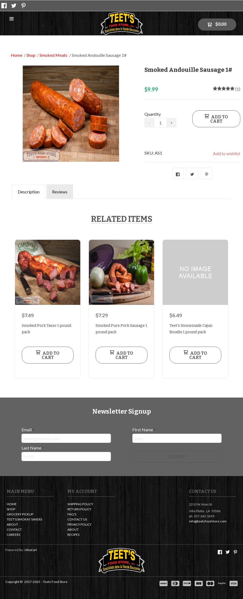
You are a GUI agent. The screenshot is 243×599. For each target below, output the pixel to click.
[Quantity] (160, 123)
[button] (11, 19)
